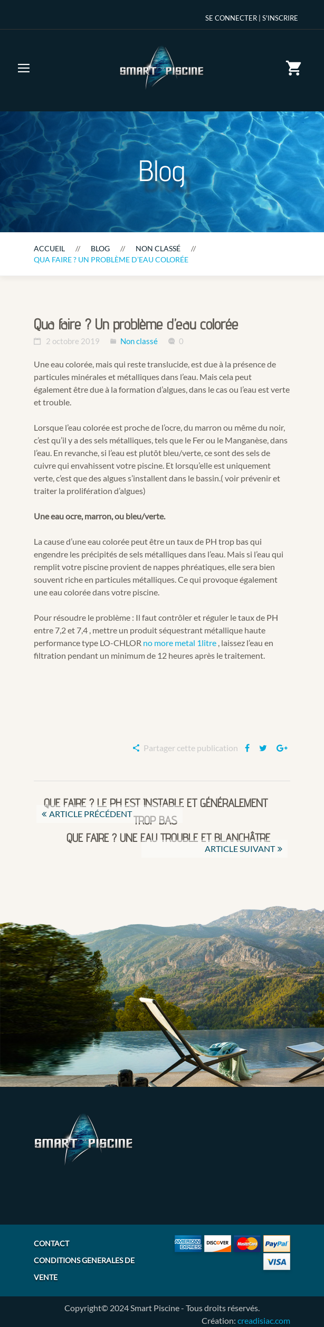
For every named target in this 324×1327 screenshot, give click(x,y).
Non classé (158, 248)
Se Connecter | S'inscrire (251, 18)
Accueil (49, 248)
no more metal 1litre (179, 643)
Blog (100, 248)
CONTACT (51, 1243)
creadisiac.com (263, 1320)
